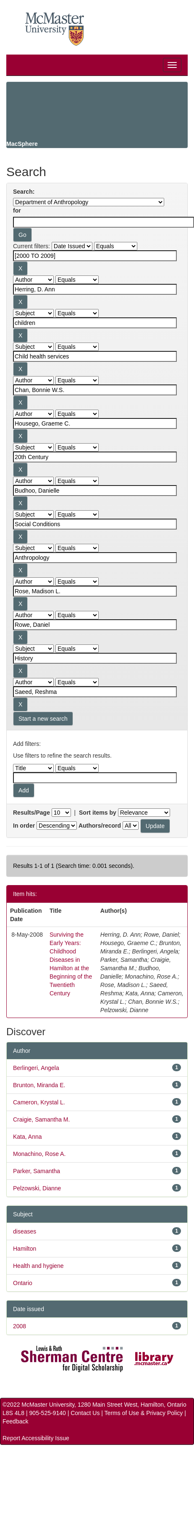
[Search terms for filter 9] (95, 524)
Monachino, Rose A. (39, 1153)
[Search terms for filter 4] (95, 356)
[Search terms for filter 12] (95, 624)
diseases (24, 1231)
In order (24, 825)
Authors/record (100, 825)
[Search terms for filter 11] (95, 591)
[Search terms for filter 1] (95, 255)
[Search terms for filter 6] (95, 423)
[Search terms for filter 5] (95, 389)
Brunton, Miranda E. (39, 1085)
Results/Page (31, 812)
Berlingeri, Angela (36, 1068)
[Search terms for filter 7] (95, 457)
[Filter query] (95, 777)
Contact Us (85, 1413)
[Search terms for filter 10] (95, 557)
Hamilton (24, 1248)
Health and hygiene (38, 1265)
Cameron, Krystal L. (39, 1102)
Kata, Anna (27, 1136)
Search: (23, 191)
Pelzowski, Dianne (37, 1188)
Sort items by (97, 812)
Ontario (22, 1283)
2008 (19, 1326)
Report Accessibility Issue (36, 1438)
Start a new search (43, 718)
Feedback (15, 1421)
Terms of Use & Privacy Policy (144, 1413)
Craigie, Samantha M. (41, 1119)
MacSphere (22, 143)
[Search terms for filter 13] (95, 658)
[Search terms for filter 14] (95, 691)
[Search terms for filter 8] (95, 490)
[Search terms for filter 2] (95, 289)
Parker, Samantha (36, 1171)
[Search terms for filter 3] (95, 322)
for (17, 210)
